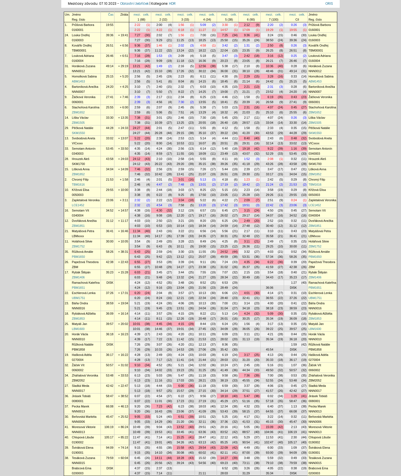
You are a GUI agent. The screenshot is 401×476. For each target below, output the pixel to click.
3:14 (247, 303)
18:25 (202, 40)
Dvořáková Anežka (84, 220)
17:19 (224, 184)
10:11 (180, 246)
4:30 (225, 76)
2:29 (247, 76)
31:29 (246, 473)
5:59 (270, 458)
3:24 (270, 35)
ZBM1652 (78, 112)
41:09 (202, 411)
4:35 (225, 86)
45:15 (269, 421)
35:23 (110, 272)
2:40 (159, 86)
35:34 (269, 318)
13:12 (180, 256)
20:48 (202, 318)
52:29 (269, 153)
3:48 (181, 282)
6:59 (225, 385)
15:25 (180, 437)
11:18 (180, 60)
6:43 (159, 246)
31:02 (224, 267)
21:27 (202, 277)
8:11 (159, 318)
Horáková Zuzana (83, 66)
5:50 (159, 91)
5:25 (225, 416)
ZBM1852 (78, 174)
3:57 (181, 293)
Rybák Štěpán (81, 272)
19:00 (224, 91)
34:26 (180, 442)
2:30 (294, 437)
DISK (109, 282)
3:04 (181, 200)
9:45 (159, 308)
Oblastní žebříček (134, 3)
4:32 (247, 406)
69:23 (224, 463)
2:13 (294, 427)
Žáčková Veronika (84, 97)
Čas (110, 14)
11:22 (158, 50)
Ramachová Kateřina (86, 282)
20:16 (224, 427)
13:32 (180, 277)
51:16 (246, 401)
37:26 (110, 293)
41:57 (269, 390)
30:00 (110, 241)
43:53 (269, 133)
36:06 (269, 287)
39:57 (110, 324)
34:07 (269, 215)
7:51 (181, 112)
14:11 (158, 458)
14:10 (158, 452)
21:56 (202, 287)
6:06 (225, 293)
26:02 (224, 215)
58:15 (246, 411)
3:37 (247, 385)
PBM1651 (78, 287)
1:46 (159, 45)
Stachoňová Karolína (85, 107)
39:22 (224, 133)
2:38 (159, 138)
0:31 (294, 293)
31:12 (110, 220)
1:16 (294, 148)
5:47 (181, 375)
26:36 (246, 246)
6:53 (159, 225)
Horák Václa (80, 334)
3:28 (270, 76)
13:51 (180, 308)
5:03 (225, 107)
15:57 (180, 390)
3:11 (247, 241)
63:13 (202, 442)
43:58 (110, 159)
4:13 (270, 354)
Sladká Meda (80, 385)
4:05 (270, 468)
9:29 (159, 40)
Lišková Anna (80, 169)
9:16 (159, 287)
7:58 (181, 205)
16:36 (202, 60)
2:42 (247, 55)
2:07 (159, 107)
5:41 (159, 81)
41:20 (246, 133)
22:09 (224, 447)
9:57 (159, 390)
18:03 (202, 406)
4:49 (247, 447)
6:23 (181, 406)
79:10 (269, 463)
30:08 (180, 452)
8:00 (159, 143)
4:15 (181, 313)
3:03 (181, 189)
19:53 (158, 432)
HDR (172, 3)
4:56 (159, 102)
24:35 (202, 236)
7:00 (203, 35)
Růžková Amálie (82, 251)
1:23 (247, 179)
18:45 (224, 81)
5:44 (225, 169)
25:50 (224, 40)
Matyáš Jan (79, 324)
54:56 (202, 463)
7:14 (159, 437)
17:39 (180, 236)
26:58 (269, 102)
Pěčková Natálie (82, 128)
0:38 (294, 468)
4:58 (203, 45)
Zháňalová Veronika (85, 375)
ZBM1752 (78, 246)
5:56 (225, 231)
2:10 (247, 66)
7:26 (203, 169)
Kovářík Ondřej (82, 45)
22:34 (202, 298)
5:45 (225, 117)
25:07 (202, 256)
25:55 (110, 107)
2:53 (181, 138)
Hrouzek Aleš (80, 159)
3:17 (270, 324)
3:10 (137, 86)
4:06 (181, 303)
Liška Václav (80, 117)
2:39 (137, 97)
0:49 (294, 458)
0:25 (294, 55)
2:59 (137, 107)
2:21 (247, 86)
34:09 (224, 329)
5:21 (137, 303)
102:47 (268, 442)
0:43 (294, 97)
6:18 (181, 29)
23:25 (224, 246)
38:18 (269, 308)
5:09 (203, 24)
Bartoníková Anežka (85, 86)
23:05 (246, 60)
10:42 (158, 174)
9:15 (137, 447)
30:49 (246, 277)
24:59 (224, 225)
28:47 (202, 437)
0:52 (294, 251)
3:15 (247, 210)
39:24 (180, 463)
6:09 (225, 334)
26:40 (224, 122)
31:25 (202, 370)
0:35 (294, 128)
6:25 (203, 97)
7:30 (181, 102)
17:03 (180, 380)
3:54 (137, 241)
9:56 (203, 396)
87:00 (246, 452)
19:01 (180, 329)
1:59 (294, 344)
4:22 (159, 29)
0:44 (294, 334)
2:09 (181, 55)
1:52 (247, 159)
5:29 (247, 437)
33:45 (180, 432)
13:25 (180, 122)
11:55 (180, 153)
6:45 (225, 210)
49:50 (269, 370)
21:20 (180, 421)
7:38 (137, 117)
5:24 (159, 416)
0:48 (294, 138)
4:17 (247, 416)
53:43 (224, 411)
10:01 (136, 324)
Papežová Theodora (85, 262)
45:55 (246, 380)
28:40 (224, 298)
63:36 (202, 432)
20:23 (224, 60)
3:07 (159, 344)
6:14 (203, 148)
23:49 (224, 153)
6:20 (137, 293)
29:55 (110, 189)
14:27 (180, 267)
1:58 (247, 97)
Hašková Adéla (82, 354)
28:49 (224, 287)
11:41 (180, 359)
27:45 (202, 329)
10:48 (158, 267)
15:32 (202, 458)
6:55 (137, 262)
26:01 (224, 318)
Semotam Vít (80, 210)
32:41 (246, 298)
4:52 (159, 282)
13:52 (180, 427)
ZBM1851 (78, 225)
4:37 (137, 468)
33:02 (110, 138)
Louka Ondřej (81, 35)
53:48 (110, 375)
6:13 (137, 375)
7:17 (159, 359)
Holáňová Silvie (82, 241)
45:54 (269, 349)
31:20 (246, 359)
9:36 (247, 35)
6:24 (225, 324)
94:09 (110, 447)
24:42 (269, 81)
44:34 (246, 370)
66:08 (110, 406)
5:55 (203, 128)
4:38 (137, 210)
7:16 (137, 55)
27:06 (202, 349)
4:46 (225, 97)
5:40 (225, 148)
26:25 (269, 50)
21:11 (202, 473)
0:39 (294, 262)
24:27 (136, 128)
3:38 (137, 189)
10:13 (202, 293)
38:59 (110, 303)
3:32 (247, 251)
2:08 (270, 159)
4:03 (137, 220)
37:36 (224, 421)
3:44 (181, 272)
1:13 (294, 406)
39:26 (224, 164)
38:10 (246, 71)
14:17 (158, 236)
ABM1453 (78, 81)
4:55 (159, 447)
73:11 (246, 463)
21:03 (246, 112)
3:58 (270, 189)
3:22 (181, 231)
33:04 (269, 122)
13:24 (180, 50)
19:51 (246, 205)
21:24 (269, 184)
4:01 (247, 293)
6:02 (270, 396)
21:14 (246, 81)
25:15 (110, 76)
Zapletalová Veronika (86, 200)
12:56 (202, 66)
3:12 (181, 210)
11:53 (269, 437)
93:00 (269, 452)
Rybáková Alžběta (84, 313)
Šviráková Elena (82, 447)
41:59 (269, 267)
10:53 (180, 143)
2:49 (247, 220)
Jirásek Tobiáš (81, 396)
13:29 (202, 112)
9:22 (270, 148)
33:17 (269, 174)
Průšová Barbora (83, 24)
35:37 (246, 267)
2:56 (137, 76)
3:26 (247, 468)
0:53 (294, 375)
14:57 (224, 29)
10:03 (202, 354)
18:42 (246, 184)
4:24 (159, 148)
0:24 (294, 200)
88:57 (246, 432)
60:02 (202, 452)
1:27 (294, 282)
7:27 (137, 35)
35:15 (202, 164)
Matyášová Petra (83, 231)
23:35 (246, 50)
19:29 (269, 29)
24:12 (136, 159)
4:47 (159, 184)
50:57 (110, 365)
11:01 (158, 401)
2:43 (270, 138)
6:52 (225, 468)
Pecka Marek (80, 406)
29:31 (246, 143)
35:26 (246, 40)
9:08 (159, 215)
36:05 (246, 329)
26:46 (110, 55)
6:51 (181, 416)
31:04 (224, 308)
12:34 (224, 406)
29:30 (246, 174)
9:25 (181, 194)
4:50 (270, 210)
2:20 (270, 24)
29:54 (202, 447)
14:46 (158, 329)
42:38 (110, 262)
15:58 (180, 447)
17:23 (180, 401)
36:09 (110, 313)
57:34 (269, 256)
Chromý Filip (80, 179)
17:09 (246, 29)
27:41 (110, 97)
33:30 (110, 117)
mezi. (137, 14)
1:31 (247, 45)
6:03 (203, 86)
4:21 (270, 334)
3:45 (159, 272)
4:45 (159, 324)
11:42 (180, 339)
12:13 (202, 344)
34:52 (110, 210)
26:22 (158, 164)
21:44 (202, 359)
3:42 (225, 45)
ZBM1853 (78, 318)
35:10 (202, 133)
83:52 (224, 432)
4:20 (181, 334)
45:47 (110, 416)
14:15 (202, 81)
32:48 (246, 236)
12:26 (180, 318)
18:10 (224, 396)
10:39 (158, 122)
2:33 (270, 128)
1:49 (159, 66)
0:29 (294, 179)
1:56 (181, 24)
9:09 (159, 60)
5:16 (270, 365)
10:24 (224, 365)
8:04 (181, 81)
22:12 (224, 437)
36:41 (110, 231)
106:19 (109, 427)
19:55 (110, 24)
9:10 (137, 365)
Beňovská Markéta (84, 416)
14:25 (202, 91)
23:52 (269, 91)
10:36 (269, 66)
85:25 (224, 442)
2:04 (159, 293)
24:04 (202, 308)
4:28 (137, 354)
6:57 (203, 210)
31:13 (246, 339)
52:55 (269, 380)
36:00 (224, 71)
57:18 (269, 401)
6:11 (203, 76)
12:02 (202, 365)
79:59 (110, 458)
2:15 (247, 272)
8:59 (159, 153)
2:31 (270, 86)
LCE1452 (78, 205)
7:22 (159, 339)
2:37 (159, 468)
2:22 (137, 24)
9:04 (159, 427)
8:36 (225, 344)
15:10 (158, 71)
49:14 (110, 66)
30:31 (224, 236)
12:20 (180, 215)
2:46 (181, 117)
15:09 (269, 427)
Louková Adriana (83, 55)
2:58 (181, 159)
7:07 (225, 272)
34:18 (246, 308)
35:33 (269, 359)
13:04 (180, 287)
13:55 (202, 102)
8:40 (247, 138)
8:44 (203, 324)
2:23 (181, 76)
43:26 (269, 164)
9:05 (137, 416)
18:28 (180, 458)
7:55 (203, 272)
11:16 (158, 380)
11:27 (202, 29)
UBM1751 (78, 298)
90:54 (246, 442)
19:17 (202, 215)
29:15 (180, 133)
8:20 (203, 220)
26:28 (158, 133)
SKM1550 (78, 133)
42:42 (110, 385)
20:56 (158, 463)
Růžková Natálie (83, 344)
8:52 (203, 282)
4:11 (225, 159)
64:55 (269, 411)
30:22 (202, 71)
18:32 (224, 112)
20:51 (224, 143)
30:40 (269, 225)
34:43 (269, 277)
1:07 (294, 365)
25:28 (246, 194)
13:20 (202, 205)
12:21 (180, 298)
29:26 (269, 194)
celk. (146, 14)
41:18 (246, 164)
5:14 (203, 138)
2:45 (159, 76)
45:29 (224, 401)
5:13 (203, 179)
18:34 (202, 225)
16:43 (158, 411)
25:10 (269, 112)
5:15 (225, 189)
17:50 (202, 194)
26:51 (110, 45)
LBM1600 (78, 329)
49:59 (224, 256)
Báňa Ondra (80, 303)
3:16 (270, 55)
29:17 (246, 215)
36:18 (110, 334)
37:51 (246, 390)
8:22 (181, 91)
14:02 (158, 370)
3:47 (225, 55)
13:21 (136, 66)
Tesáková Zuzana (83, 458)
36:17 (110, 354)
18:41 (224, 102)
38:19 (224, 380)
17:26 (180, 71)
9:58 (225, 375)
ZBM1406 (78, 277)
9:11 (203, 262)
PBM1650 (78, 256)
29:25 (269, 246)
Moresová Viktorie (84, 427)
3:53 (159, 262)
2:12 (247, 24)
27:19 (202, 401)
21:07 (202, 174)
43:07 (246, 153)
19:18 (246, 148)
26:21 (269, 60)
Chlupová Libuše (83, 437)
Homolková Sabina (84, 76)
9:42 (159, 256)
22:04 (224, 50)
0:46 (294, 35)
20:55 (202, 122)
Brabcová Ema (81, 468)
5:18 (203, 55)
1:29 (294, 396)
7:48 (181, 184)
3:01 (159, 117)
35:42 (224, 349)
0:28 (294, 66)
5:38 (225, 66)
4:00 (270, 303)
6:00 (181, 385)
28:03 (224, 359)
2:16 (181, 66)
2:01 (159, 128)
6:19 (270, 97)
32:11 (202, 421)
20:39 (246, 102)
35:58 (269, 236)
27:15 (202, 390)
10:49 (136, 427)
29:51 (202, 427)
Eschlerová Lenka (84, 293)
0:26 (294, 24)
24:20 (110, 86)
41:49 (224, 370)
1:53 (159, 55)
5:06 (159, 112)
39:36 (110, 35)
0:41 (294, 303)
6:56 (203, 231)
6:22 (159, 194)
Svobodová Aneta (83, 138)
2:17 (159, 97)
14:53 (180, 349)
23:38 (202, 267)
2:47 (181, 128)
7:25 (225, 35)
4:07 (270, 107)
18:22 (202, 50)
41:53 (246, 421)
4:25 (225, 241)
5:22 (137, 138)
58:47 (110, 396)
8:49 (203, 241)
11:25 (180, 40)
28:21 (202, 380)
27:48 (246, 225)
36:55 (269, 298)
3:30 (225, 24)
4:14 (270, 293)
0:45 (294, 107)
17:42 (224, 205)
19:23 (180, 370)
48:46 (269, 71)
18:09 (202, 153)
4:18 (225, 179)
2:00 (159, 24)
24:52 (224, 251)
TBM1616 (78, 184)
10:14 (180, 225)
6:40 (270, 406)
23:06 (110, 200)
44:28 (110, 128)
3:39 (181, 262)
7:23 (159, 406)
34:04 (110, 169)
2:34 (181, 97)
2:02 (159, 35)
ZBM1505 (78, 122)
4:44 (225, 138)
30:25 (246, 318)
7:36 (247, 375)
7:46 (137, 169)
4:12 (225, 128)
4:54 (159, 205)
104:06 (268, 432)
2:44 (159, 189)
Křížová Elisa (80, 189)
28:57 (246, 122)
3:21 (181, 220)
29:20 (180, 164)
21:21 (246, 91)
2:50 (270, 45)
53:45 (110, 148)
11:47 (136, 437)
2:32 (181, 86)
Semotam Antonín (84, 148)
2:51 (270, 200)
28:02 (224, 339)
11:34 (136, 231)
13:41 (180, 174)
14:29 (158, 421)
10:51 (202, 416)
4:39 (137, 334)
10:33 (158, 349)
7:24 (225, 262)
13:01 (202, 184)
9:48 (159, 277)
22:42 (269, 205)
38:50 (269, 40)
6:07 (137, 396)
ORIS (329, 3)
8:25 (203, 189)
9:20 (137, 406)
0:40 (294, 272)
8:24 (159, 298)
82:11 (224, 452)
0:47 (294, 169)
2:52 (270, 220)
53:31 (246, 256)
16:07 (202, 143)
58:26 (110, 251)
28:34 (224, 277)
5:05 (247, 427)
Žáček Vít (78, 365)
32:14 (269, 143)
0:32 (294, 159)
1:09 (294, 447)
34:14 (224, 390)
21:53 (110, 179)
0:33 (294, 76)
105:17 (109, 437)
